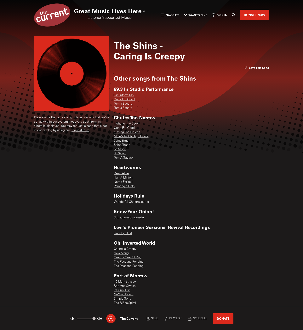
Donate (223, 318)
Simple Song (122, 298)
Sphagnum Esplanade (129, 217)
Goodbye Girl (123, 233)
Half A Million (123, 177)
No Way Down (123, 294)
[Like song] (256, 67)
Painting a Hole (124, 186)
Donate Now (254, 15)
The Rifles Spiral (125, 303)
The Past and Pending (129, 261)
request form (80, 130)
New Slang (121, 253)
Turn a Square (123, 103)
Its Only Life (122, 290)
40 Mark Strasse (125, 281)
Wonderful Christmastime (131, 202)
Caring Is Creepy (125, 249)
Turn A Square (123, 157)
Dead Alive (121, 173)
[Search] (233, 14)
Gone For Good (124, 99)
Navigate (170, 15)
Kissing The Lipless (127, 132)
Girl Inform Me (124, 95)
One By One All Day (127, 257)
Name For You (123, 182)
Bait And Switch (125, 286)
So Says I (120, 149)
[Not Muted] (72, 318)
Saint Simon (122, 140)
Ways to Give (195, 15)
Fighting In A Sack (126, 123)
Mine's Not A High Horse (131, 136)
